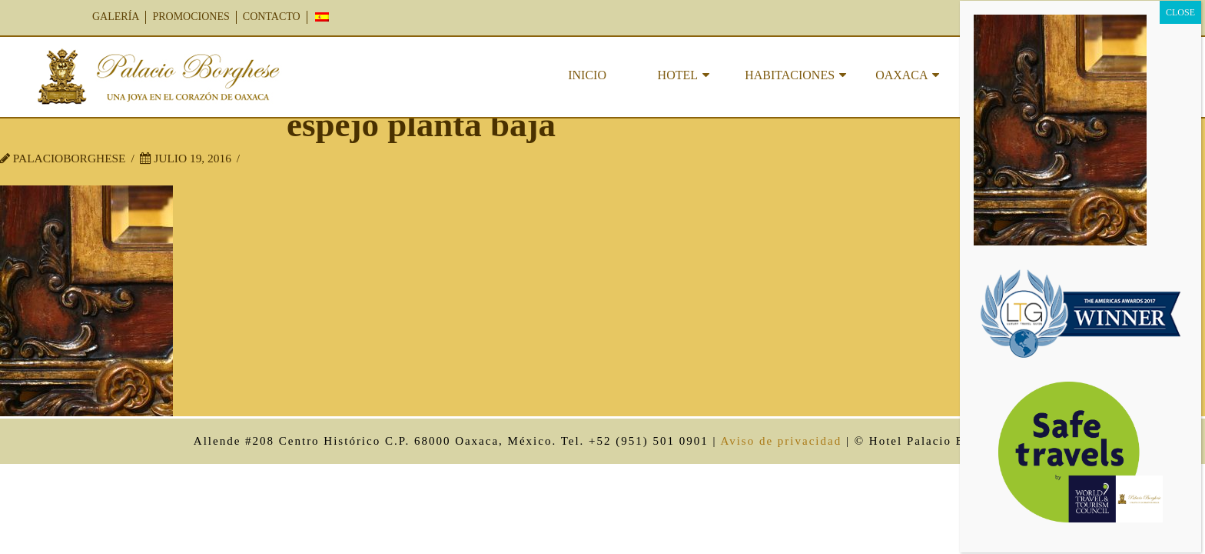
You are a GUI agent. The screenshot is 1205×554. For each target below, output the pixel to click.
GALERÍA (115, 16)
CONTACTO (271, 16)
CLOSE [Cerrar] (1180, 12)
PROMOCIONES (190, 16)
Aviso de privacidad (781, 441)
